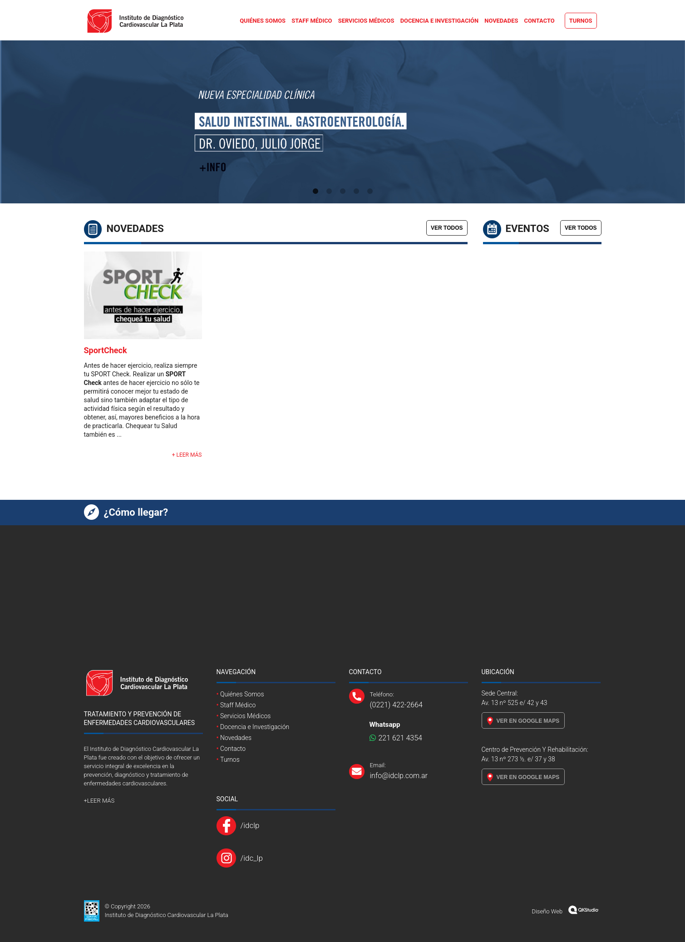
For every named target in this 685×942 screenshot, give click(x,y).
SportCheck (105, 350)
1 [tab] (315, 191)
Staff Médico (311, 20)
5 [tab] (370, 191)
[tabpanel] (342, 121)
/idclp (250, 825)
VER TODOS (447, 228)
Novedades (501, 20)
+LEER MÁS (99, 800)
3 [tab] (342, 191)
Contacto (539, 20)
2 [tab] (329, 191)
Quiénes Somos (263, 20)
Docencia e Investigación (439, 20)
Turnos (580, 20)
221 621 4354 (396, 738)
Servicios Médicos (366, 20)
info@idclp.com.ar (399, 775)
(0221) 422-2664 (396, 704)
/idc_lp (252, 858)
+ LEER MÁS (187, 455)
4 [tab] (356, 191)
